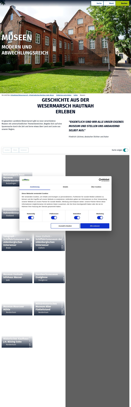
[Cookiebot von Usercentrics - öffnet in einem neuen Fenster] (100, 180)
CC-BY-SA (31, 245)
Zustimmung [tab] (35, 187)
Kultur (76, 95)
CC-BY (29, 344)
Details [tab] (65, 187)
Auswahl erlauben (65, 226)
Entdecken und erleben (63, 95)
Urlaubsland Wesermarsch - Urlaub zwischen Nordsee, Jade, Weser (32, 95)
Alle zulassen (95, 226)
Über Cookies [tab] (96, 187)
